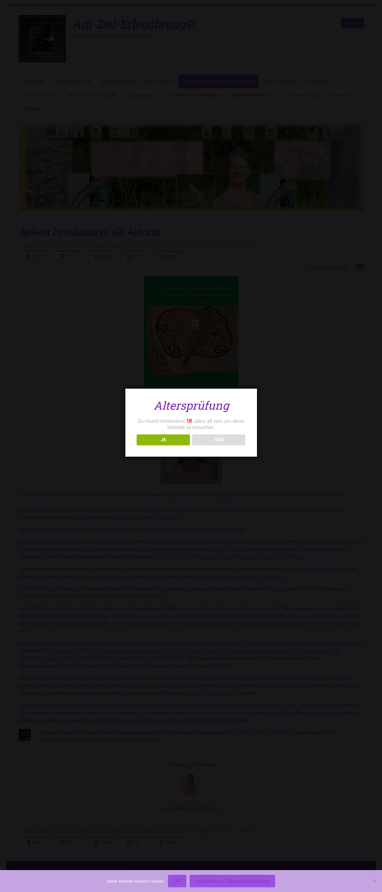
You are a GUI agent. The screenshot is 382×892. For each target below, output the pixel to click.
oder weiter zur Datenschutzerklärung (232, 881)
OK (177, 881)
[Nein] (374, 881)
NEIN (218, 439)
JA (163, 439)
